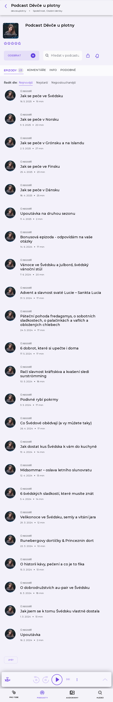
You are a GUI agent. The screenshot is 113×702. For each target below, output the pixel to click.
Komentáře (36, 70)
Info (53, 70)
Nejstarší (42, 82)
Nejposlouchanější (63, 82)
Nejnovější (26, 82)
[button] (34, 7)
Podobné (68, 70)
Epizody (14, 70)
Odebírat (21, 55)
